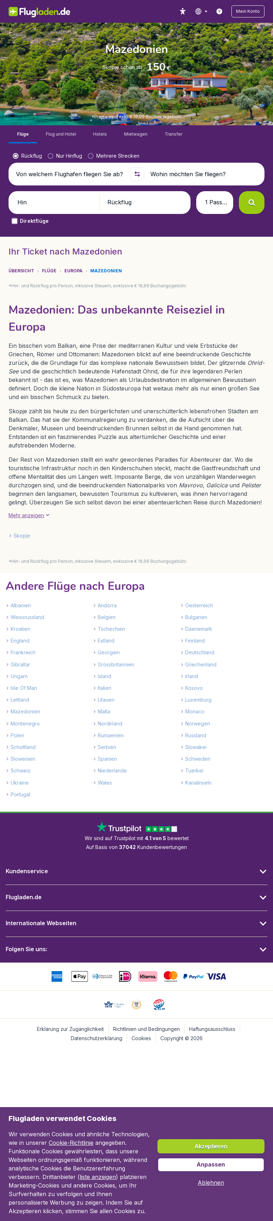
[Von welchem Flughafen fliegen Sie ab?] (70, 174)
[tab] (23, 134)
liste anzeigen (98, 1176)
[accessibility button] (182, 11)
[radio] (27, 156)
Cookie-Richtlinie (71, 1142)
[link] (219, 11)
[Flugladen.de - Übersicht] (44, 11)
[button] (247, 11)
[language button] (201, 11)
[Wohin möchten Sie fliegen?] (204, 174)
